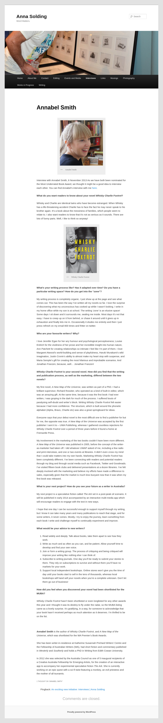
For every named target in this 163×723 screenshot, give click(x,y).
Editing (56, 78)
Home (20, 78)
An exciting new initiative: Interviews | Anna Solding (78, 689)
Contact (44, 78)
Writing (42, 85)
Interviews (91, 78)
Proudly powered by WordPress (81, 712)
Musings (114, 78)
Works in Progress (25, 85)
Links (103, 78)
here (94, 188)
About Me (32, 78)
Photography (129, 78)
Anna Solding (31, 16)
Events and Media (72, 78)
